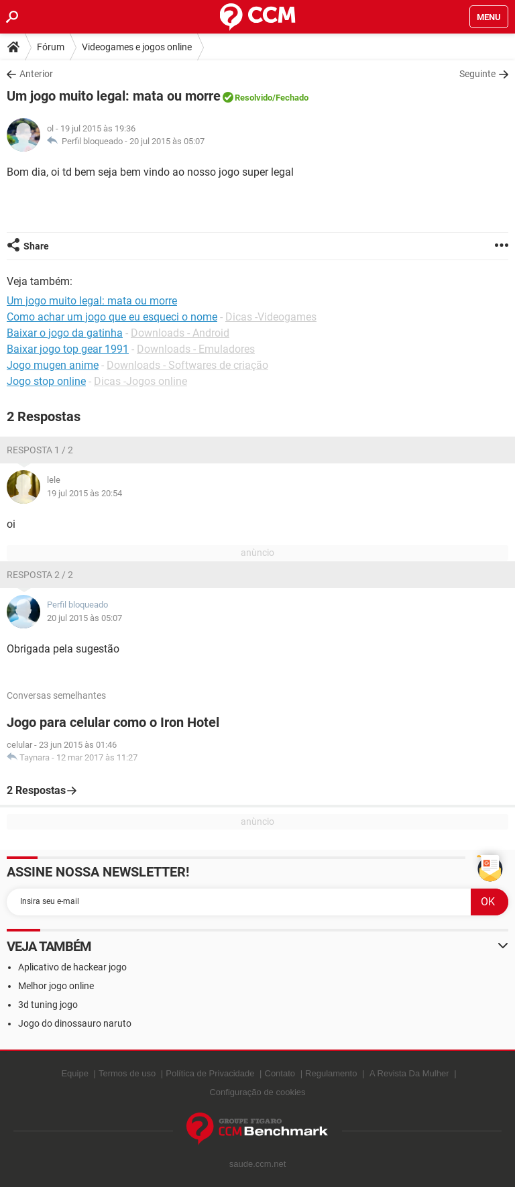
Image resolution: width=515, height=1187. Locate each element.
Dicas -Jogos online (140, 381)
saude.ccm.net (257, 1164)
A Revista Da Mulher (409, 1073)
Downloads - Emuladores (196, 349)
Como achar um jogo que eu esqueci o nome (112, 316)
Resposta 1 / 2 (40, 450)
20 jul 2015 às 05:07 (167, 141)
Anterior (36, 73)
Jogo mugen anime (53, 365)
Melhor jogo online (56, 985)
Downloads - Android (180, 333)
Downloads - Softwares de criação (187, 365)
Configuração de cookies (257, 1092)
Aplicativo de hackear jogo (72, 967)
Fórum (50, 47)
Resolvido (253, 98)
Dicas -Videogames (271, 316)
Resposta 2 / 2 (40, 574)
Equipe (74, 1073)
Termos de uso (127, 1073)
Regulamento (331, 1073)
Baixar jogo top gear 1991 (68, 349)
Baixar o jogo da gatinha (65, 333)
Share (36, 246)
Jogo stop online (46, 381)
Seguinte (477, 73)
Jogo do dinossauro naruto (74, 1023)
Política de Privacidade (210, 1073)
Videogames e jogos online (137, 47)
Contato (280, 1073)
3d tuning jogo (48, 1004)
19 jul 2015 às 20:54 (84, 493)
